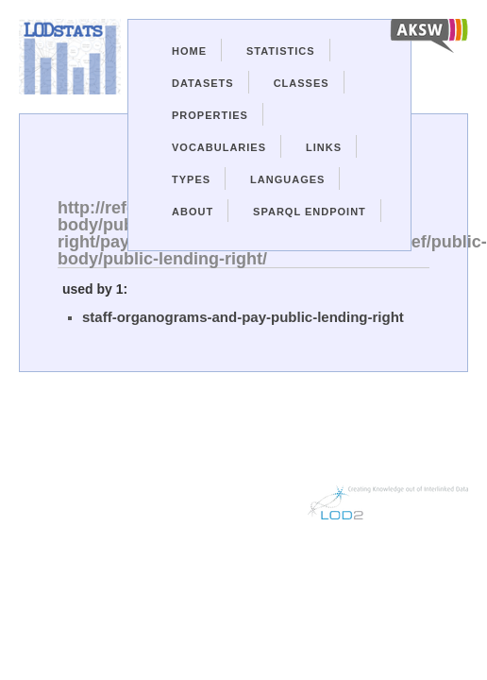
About (192, 211)
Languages (287, 179)
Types (191, 179)
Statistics (280, 51)
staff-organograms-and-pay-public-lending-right (243, 317)
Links (324, 147)
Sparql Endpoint (309, 211)
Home (189, 51)
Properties (210, 115)
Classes (301, 83)
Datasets (203, 83)
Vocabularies (219, 147)
